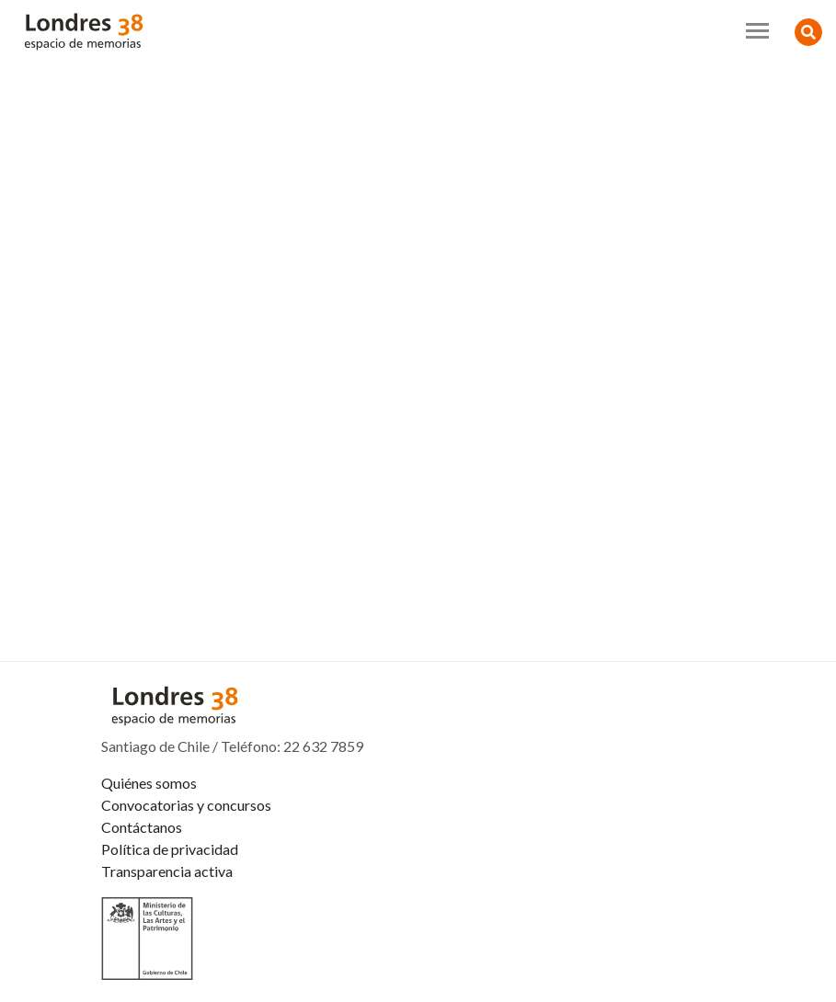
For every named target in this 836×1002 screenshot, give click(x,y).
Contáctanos (141, 827)
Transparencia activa (167, 871)
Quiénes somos (149, 782)
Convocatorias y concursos (186, 805)
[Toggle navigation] (757, 31)
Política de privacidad (169, 849)
